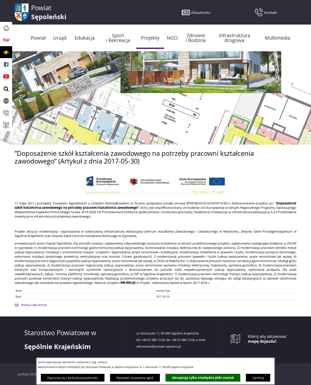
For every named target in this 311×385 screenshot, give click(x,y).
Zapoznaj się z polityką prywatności (72, 378)
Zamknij (258, 378)
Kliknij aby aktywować (267, 338)
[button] (6, 52)
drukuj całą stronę (34, 305)
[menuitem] (38, 38)
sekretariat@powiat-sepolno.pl (158, 347)
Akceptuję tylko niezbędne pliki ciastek (203, 378)
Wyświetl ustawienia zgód (134, 378)
